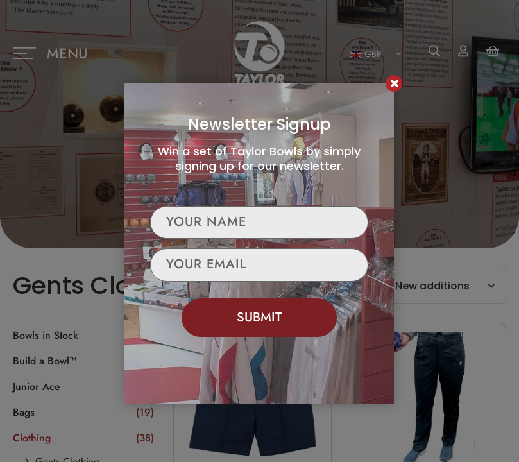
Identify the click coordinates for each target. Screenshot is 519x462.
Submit (259, 316)
